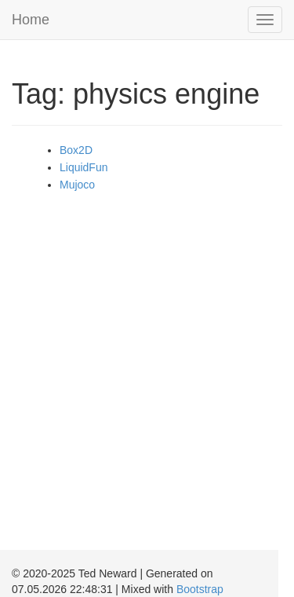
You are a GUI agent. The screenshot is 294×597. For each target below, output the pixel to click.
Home (30, 19)
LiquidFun (84, 167)
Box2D (76, 150)
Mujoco (77, 184)
